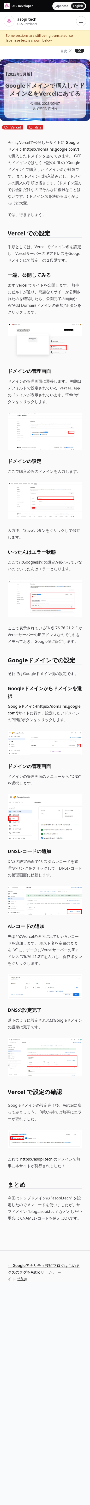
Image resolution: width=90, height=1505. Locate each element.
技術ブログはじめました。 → (62, 1269)
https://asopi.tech (36, 1159)
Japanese (61, 6)
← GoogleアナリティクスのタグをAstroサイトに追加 (26, 1272)
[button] (66, 51)
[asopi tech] (18, 6)
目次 (63, 51)
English (78, 6)
